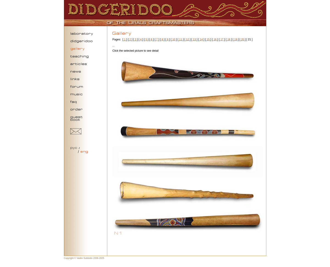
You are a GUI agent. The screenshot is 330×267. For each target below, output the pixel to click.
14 (201, 39)
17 (222, 39)
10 (173, 39)
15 (208, 39)
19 (235, 39)
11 (180, 39)
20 (242, 39)
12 (187, 39)
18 (228, 39)
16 (215, 39)
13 (194, 39)
